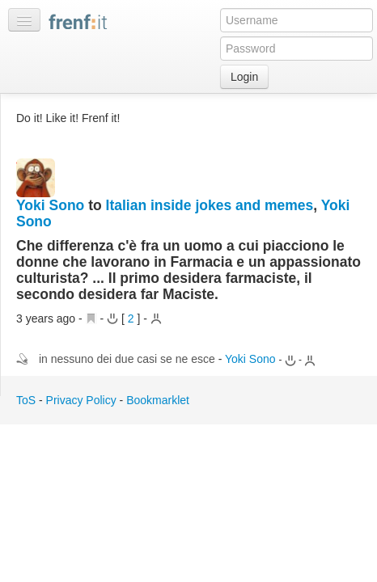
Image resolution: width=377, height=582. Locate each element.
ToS (26, 400)
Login (244, 76)
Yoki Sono (50, 205)
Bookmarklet (157, 400)
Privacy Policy (81, 400)
